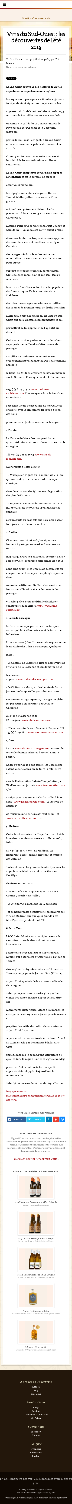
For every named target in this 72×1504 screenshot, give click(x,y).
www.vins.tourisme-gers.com (32, 748)
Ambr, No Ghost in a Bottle (36, 1311)
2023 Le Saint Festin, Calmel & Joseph (36, 1238)
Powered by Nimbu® (58, 1498)
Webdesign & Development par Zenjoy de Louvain (26, 1498)
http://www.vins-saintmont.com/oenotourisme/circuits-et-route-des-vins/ (35, 1095)
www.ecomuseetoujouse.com (45, 732)
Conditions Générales (36, 1414)
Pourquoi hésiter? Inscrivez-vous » (36, 1158)
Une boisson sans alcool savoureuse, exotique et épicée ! (36, 1313)
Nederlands (36, 1452)
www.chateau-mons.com (37, 719)
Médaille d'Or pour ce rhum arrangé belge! (36, 1350)
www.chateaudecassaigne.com (34, 679)
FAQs (36, 1407)
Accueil (36, 1386)
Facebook (36, 1431)
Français (36, 1448)
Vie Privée (36, 1418)
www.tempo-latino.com (50, 785)
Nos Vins (36, 1393)
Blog (36, 1390)
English (36, 1456)
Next (69, 15)
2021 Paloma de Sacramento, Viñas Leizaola (36, 1202)
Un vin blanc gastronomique (36, 1205)
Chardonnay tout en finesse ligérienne (36, 1277)
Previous (3, 15)
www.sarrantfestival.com (22, 818)
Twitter (36, 1435)
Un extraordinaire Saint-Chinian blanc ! (36, 1241)
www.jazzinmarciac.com (29, 801)
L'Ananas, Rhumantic (36, 1347)
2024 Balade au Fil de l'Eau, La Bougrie (36, 1274)
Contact (36, 1411)
